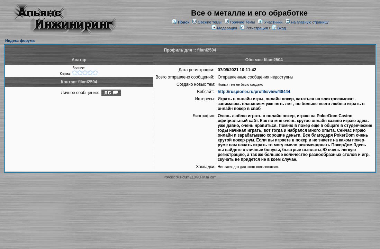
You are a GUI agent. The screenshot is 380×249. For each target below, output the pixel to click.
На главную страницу (309, 22)
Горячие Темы (242, 22)
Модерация (227, 28)
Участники (273, 22)
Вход (279, 28)
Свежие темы (209, 22)
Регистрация (254, 28)
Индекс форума (20, 40)
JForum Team (207, 177)
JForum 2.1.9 (187, 177)
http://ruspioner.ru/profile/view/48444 (254, 91)
